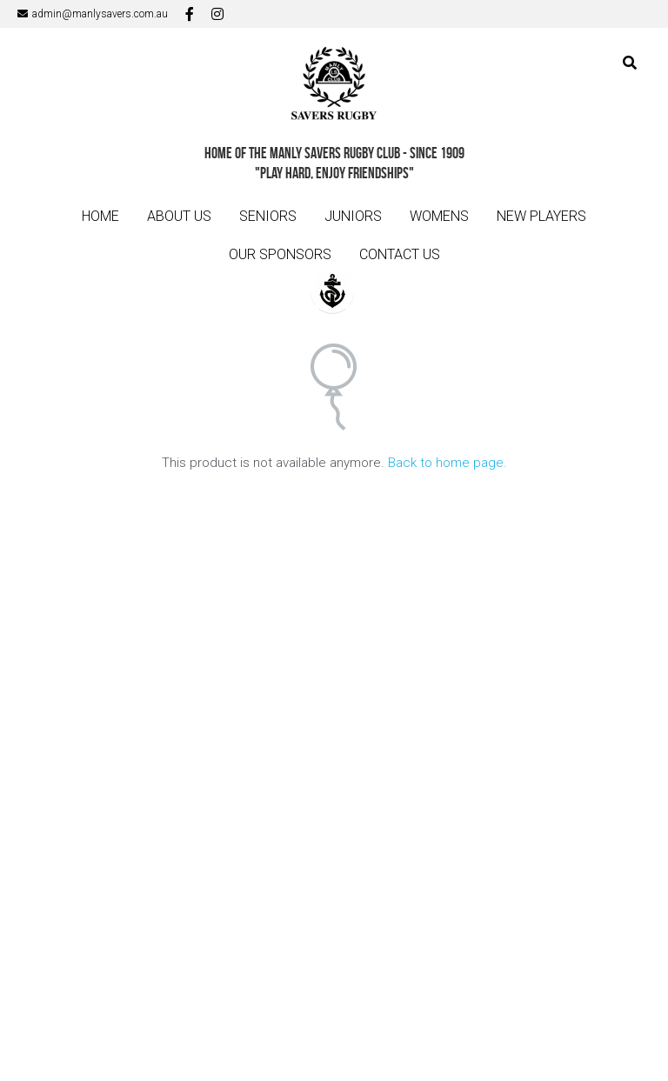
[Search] (630, 63)
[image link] (334, 85)
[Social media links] (189, 14)
